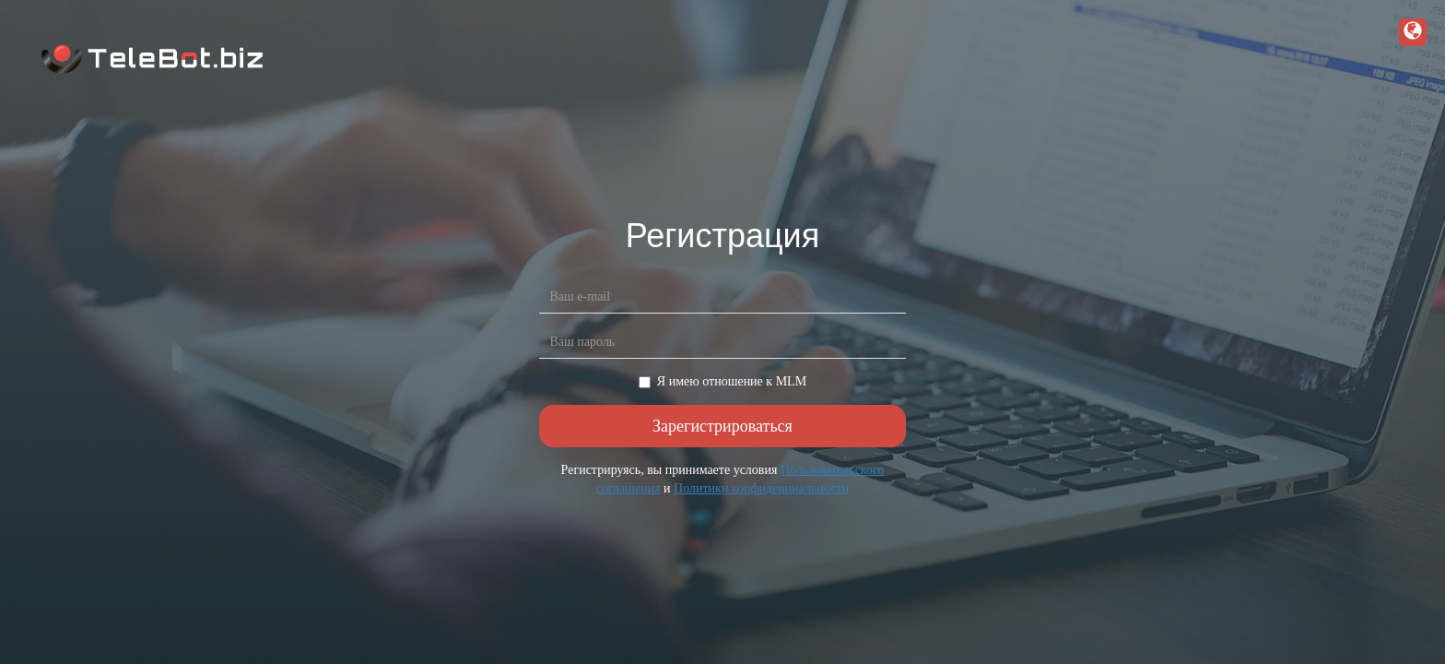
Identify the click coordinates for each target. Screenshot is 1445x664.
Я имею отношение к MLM (722, 381)
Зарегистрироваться (722, 426)
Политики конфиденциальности (761, 488)
